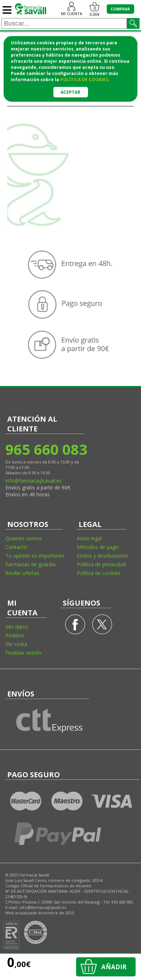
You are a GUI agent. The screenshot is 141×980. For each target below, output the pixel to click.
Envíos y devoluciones (102, 555)
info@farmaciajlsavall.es (33, 480)
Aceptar (70, 92)
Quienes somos (23, 538)
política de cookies (84, 79)
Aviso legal (89, 538)
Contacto (16, 547)
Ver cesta (16, 644)
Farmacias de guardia (30, 564)
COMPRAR (120, 9)
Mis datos (16, 626)
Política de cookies (98, 573)
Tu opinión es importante (35, 555)
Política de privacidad (101, 564)
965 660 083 (46, 449)
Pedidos (14, 635)
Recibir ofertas (22, 573)
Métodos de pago (98, 547)
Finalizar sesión (23, 652)
